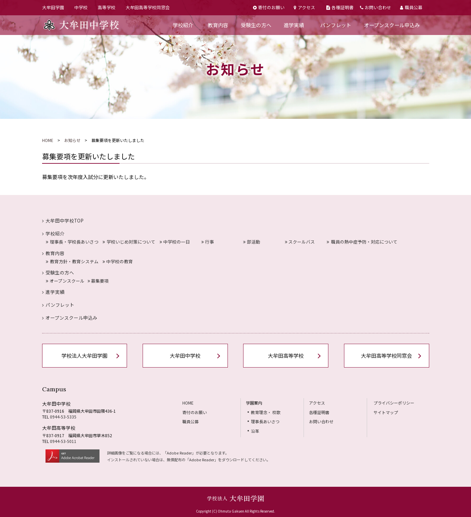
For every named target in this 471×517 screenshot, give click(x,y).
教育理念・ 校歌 (265, 412)
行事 (207, 241)
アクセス (304, 7)
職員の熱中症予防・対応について (362, 241)
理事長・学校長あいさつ (72, 241)
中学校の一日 (175, 241)
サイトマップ (386, 412)
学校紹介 (183, 25)
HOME (47, 140)
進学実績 (294, 25)
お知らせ (72, 140)
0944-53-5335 (63, 417)
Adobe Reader (179, 453)
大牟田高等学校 (286, 355)
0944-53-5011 (63, 441)
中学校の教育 (118, 261)
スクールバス (300, 241)
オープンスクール (65, 281)
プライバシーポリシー (394, 403)
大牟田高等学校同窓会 (148, 7)
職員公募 (411, 7)
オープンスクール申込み (392, 25)
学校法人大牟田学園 (84, 355)
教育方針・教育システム (72, 261)
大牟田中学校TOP (63, 220)
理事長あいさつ (265, 421)
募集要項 (98, 281)
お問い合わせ (375, 7)
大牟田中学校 (185, 355)
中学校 (81, 7)
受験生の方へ (256, 25)
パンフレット (335, 25)
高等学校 (106, 7)
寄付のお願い (269, 7)
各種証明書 (340, 7)
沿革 (255, 431)
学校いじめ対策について (129, 241)
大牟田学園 (53, 7)
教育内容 (218, 25)
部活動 (251, 241)
